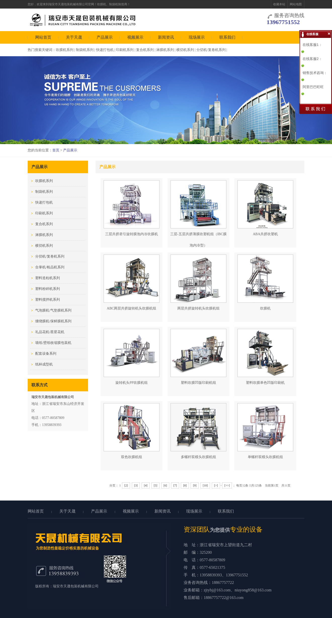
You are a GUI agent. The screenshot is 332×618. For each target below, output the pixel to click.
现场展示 (197, 37)
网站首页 (43, 37)
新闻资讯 (166, 37)
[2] (126, 485)
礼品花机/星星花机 (49, 332)
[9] (194, 485)
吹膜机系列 (64, 50)
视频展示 (135, 37)
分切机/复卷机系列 (211, 50)
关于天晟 (74, 37)
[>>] (227, 485)
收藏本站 (279, 4)
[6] (165, 485)
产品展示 (105, 37)
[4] (145, 485)
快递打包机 (105, 50)
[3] (136, 485)
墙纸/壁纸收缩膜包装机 (53, 343)
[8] (185, 485)
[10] (205, 485)
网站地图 (296, 4)
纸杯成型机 (44, 364)
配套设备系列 (45, 353)
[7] (175, 485)
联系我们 (227, 37)
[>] (216, 485)
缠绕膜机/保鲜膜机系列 (53, 321)
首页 (55, 150)
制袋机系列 (85, 50)
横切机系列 (185, 50)
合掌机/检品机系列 (49, 267)
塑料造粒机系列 (47, 278)
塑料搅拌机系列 (47, 299)
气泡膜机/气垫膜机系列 (53, 310)
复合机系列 (145, 50)
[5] (155, 485)
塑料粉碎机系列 (47, 289)
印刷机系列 (125, 50)
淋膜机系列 (165, 50)
